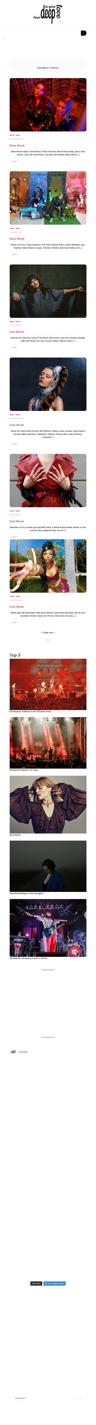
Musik (18, 135)
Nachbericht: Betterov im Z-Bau (24, 770)
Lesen (14, 161)
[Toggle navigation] (4, 39)
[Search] (48, 33)
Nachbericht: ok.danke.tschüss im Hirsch (28, 958)
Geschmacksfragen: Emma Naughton (27, 893)
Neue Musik (17, 145)
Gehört (12, 135)
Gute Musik (17, 331)
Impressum (20, 1398)
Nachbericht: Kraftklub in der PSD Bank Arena (30, 711)
